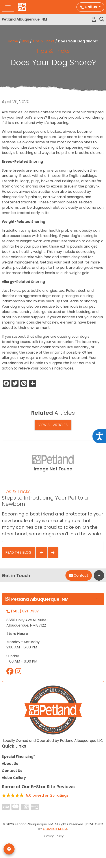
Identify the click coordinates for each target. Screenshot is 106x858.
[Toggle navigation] (8, 7)
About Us (10, 763)
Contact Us (12, 770)
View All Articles (53, 424)
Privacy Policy (53, 836)
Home (13, 41)
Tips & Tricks (43, 41)
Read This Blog (19, 552)
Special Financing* (18, 756)
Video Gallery (14, 777)
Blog (25, 41)
